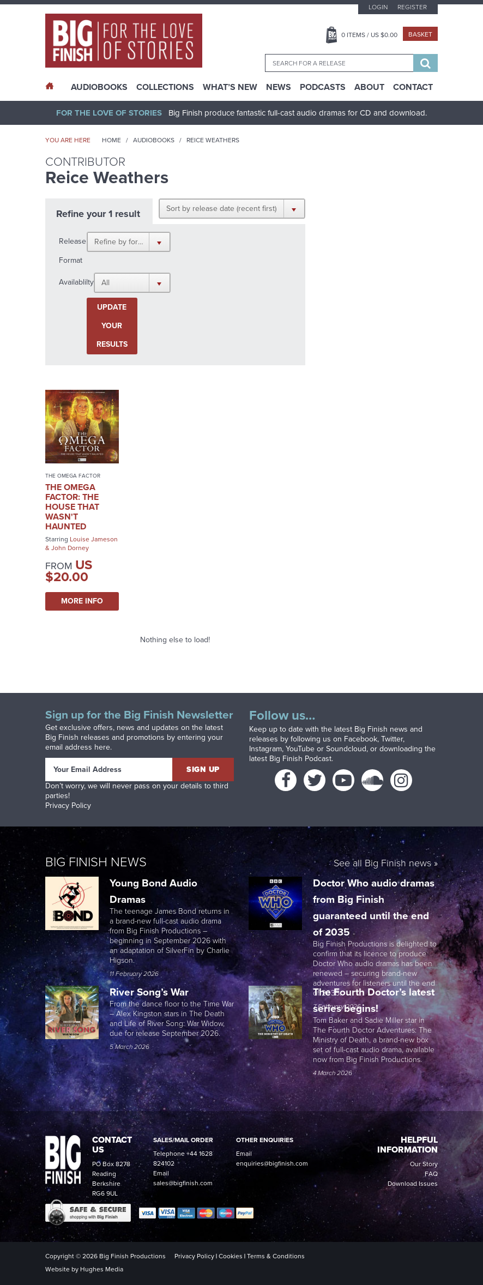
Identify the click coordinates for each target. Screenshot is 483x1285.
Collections (165, 87)
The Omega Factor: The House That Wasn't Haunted (72, 507)
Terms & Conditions (276, 1256)
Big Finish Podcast (300, 758)
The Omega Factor (72, 476)
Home (111, 140)
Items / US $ (369, 35)
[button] (232, 208)
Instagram (265, 749)
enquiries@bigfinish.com (272, 1163)
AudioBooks (99, 87)
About (369, 87)
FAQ (431, 1174)
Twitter (392, 739)
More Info (82, 601)
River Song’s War (150, 992)
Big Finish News (96, 862)
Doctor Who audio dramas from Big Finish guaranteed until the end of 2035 (373, 907)
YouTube (300, 749)
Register (412, 7)
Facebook (360, 739)
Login (378, 7)
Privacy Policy (68, 805)
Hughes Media (101, 1269)
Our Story (424, 1164)
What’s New (230, 87)
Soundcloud (346, 749)
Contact (413, 87)
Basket (420, 34)
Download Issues (413, 1184)
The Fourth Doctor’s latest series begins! (373, 1000)
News (278, 87)
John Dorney (70, 548)
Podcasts (323, 87)
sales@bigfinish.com (183, 1183)
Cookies (231, 1256)
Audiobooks (153, 140)
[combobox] (339, 63)
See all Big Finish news (382, 864)
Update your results (112, 325)
